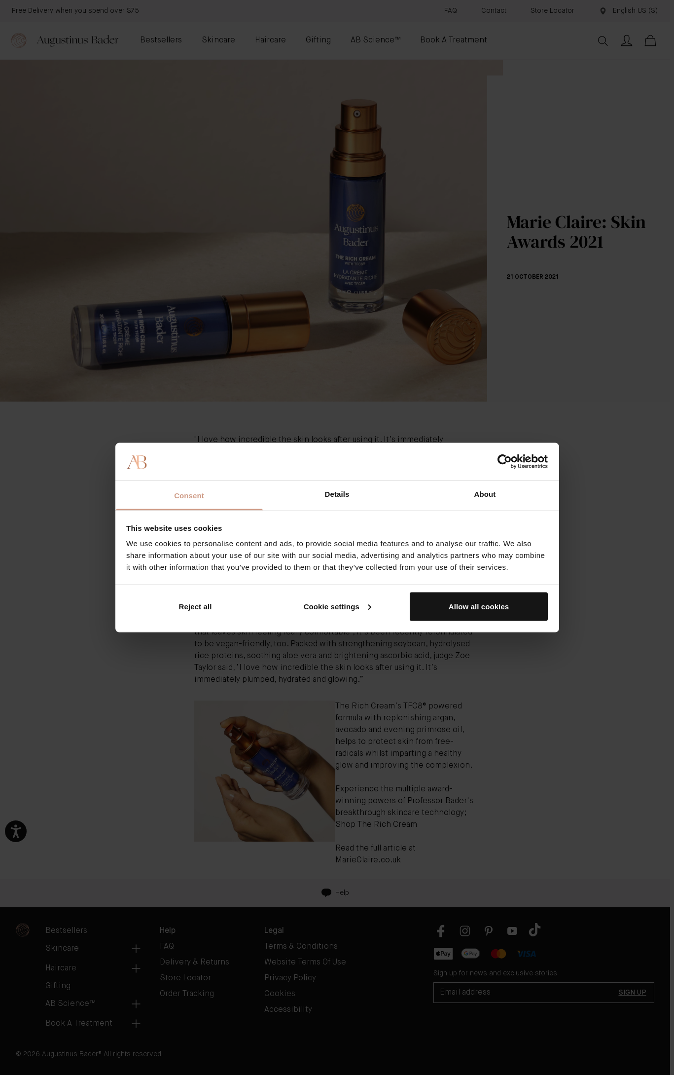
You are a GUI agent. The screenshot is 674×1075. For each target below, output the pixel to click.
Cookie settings (337, 606)
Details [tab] (337, 494)
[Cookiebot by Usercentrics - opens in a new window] (504, 461)
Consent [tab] (189, 495)
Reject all (195, 606)
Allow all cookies (479, 606)
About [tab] (485, 494)
